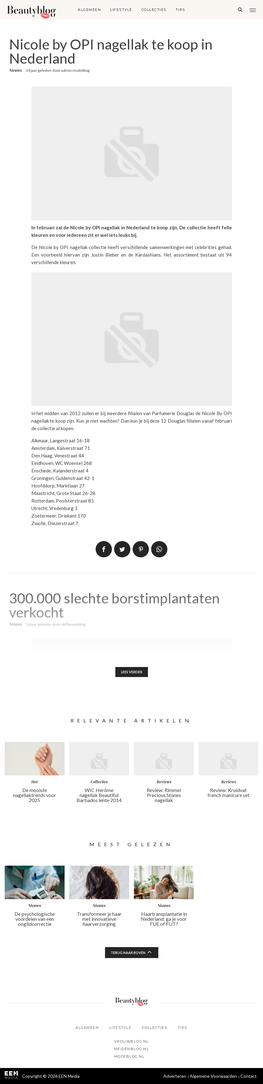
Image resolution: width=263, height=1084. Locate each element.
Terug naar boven (127, 953)
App (159, 549)
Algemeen (89, 10)
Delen (104, 549)
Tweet (122, 549)
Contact (248, 1076)
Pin (141, 549)
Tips (180, 10)
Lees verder (131, 672)
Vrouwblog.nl (131, 1041)
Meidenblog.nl (131, 1049)
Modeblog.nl (129, 1056)
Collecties (153, 10)
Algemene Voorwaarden (213, 1076)
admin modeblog (75, 70)
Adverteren (174, 1076)
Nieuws (15, 70)
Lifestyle (121, 10)
